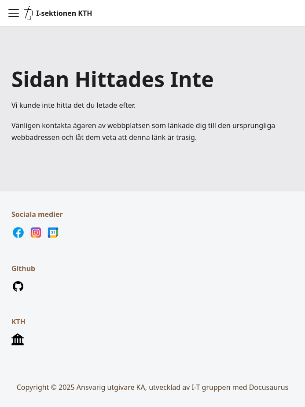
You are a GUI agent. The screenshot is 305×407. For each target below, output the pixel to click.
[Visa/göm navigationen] (13, 13)
